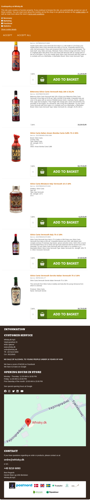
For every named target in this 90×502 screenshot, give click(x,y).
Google (29, 386)
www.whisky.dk (9, 347)
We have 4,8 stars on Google (15, 367)
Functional (7, 23)
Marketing (7, 21)
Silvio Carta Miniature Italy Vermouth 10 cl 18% (50, 184)
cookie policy (80, 12)
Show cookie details (8, 29)
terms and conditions (36, 14)
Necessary (7, 18)
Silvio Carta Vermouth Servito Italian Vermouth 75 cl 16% (55, 276)
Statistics (7, 26)
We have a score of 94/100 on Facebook (19, 364)
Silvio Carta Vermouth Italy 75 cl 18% (46, 235)
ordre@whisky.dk (10, 349)
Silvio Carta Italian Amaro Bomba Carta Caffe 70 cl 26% (54, 133)
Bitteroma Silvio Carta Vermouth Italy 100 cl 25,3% (52, 92)
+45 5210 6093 (12, 468)
